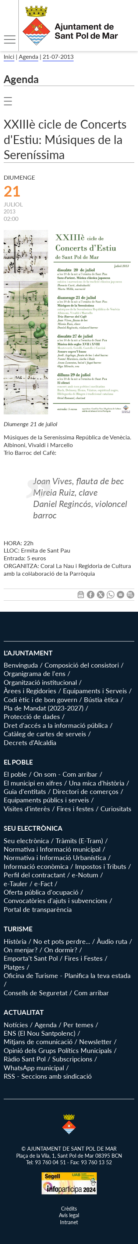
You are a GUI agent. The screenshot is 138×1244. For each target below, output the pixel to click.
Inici (9, 56)
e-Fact (43, 884)
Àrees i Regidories (30, 691)
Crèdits (69, 1208)
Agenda (28, 56)
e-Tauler (16, 884)
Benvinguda (21, 665)
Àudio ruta (112, 941)
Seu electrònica (26, 841)
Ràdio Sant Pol (25, 1059)
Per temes (78, 1025)
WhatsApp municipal (34, 1068)
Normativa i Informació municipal (52, 849)
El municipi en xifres (33, 783)
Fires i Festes (83, 958)
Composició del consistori (82, 665)
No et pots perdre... (61, 941)
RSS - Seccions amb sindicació (48, 1076)
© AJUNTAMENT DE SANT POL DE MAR (69, 1149)
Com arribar (91, 993)
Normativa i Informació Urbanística (55, 857)
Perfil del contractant (34, 875)
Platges (14, 967)
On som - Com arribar (65, 774)
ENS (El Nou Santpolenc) (39, 1033)
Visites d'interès (27, 809)
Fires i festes (75, 809)
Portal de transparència (38, 909)
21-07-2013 (58, 56)
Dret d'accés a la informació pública (56, 725)
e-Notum (85, 875)
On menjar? (21, 950)
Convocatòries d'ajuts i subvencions (55, 900)
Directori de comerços (85, 791)
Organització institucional (40, 682)
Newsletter (95, 1042)
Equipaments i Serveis (95, 691)
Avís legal (69, 1215)
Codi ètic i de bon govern (40, 699)
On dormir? (60, 950)
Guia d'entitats (25, 791)
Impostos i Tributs (100, 866)
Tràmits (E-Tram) (79, 841)
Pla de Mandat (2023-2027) (44, 708)
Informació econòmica (36, 866)
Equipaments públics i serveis (46, 800)
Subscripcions (72, 1059)
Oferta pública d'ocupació (41, 892)
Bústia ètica (101, 699)
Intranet (69, 1222)
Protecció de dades (32, 716)
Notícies (16, 1025)
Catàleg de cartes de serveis (45, 734)
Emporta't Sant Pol (31, 958)
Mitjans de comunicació (38, 1042)
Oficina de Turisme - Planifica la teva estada (67, 975)
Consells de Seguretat (35, 993)
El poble (15, 774)
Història (15, 941)
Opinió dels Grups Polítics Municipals (58, 1050)
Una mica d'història (96, 783)
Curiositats (115, 809)
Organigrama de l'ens (35, 673)
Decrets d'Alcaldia (30, 742)
